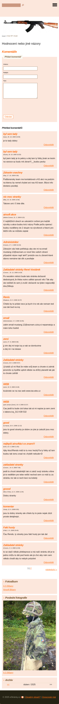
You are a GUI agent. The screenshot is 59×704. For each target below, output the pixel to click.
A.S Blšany (8, 586)
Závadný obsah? (32, 697)
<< (8, 684)
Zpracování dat (49, 697)
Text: (4, 81)
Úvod (3, 36)
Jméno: (5, 64)
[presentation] (20, 106)
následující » (51, 570)
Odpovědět (49, 145)
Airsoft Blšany (9, 590)
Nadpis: (6, 72)
